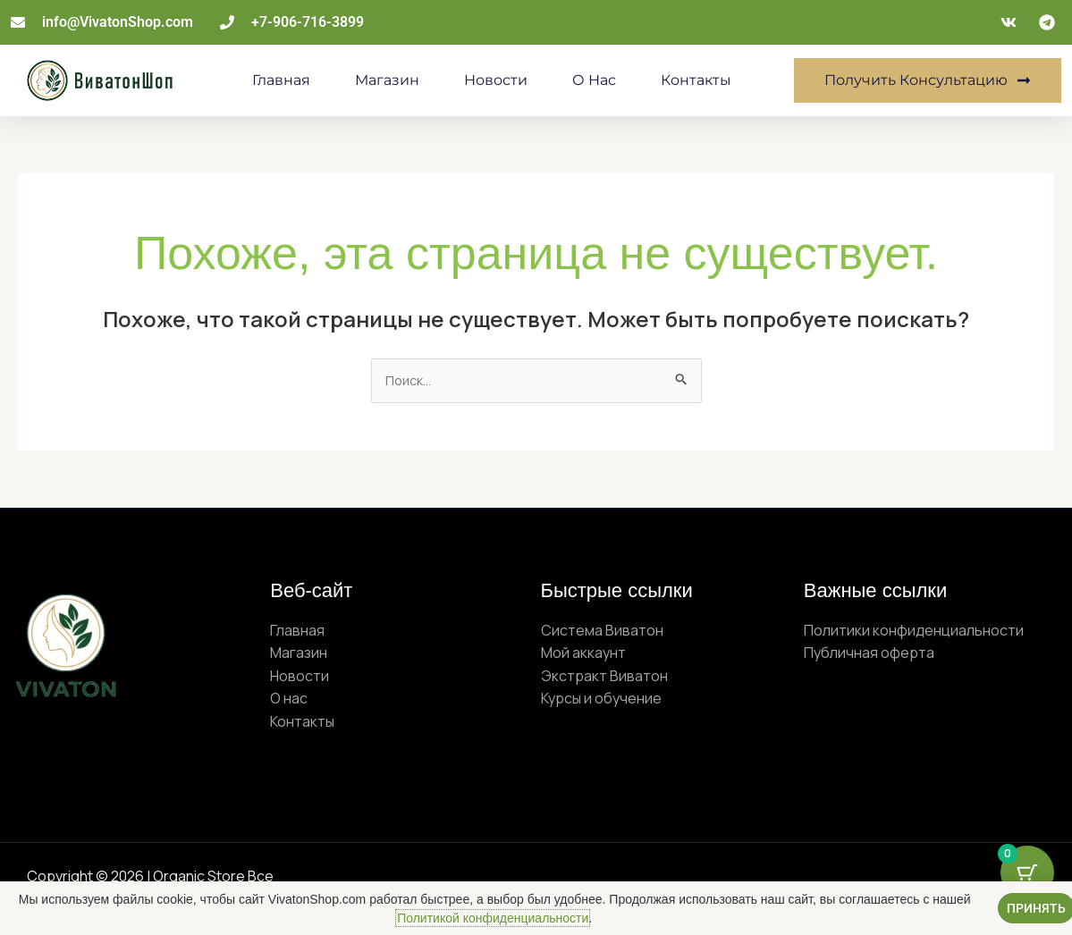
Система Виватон (602, 632)
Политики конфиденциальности (914, 632)
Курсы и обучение (601, 701)
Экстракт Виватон (604, 677)
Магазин (387, 80)
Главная (281, 80)
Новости (496, 80)
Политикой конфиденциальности (492, 918)
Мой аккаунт (583, 654)
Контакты (696, 80)
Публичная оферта (869, 654)
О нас (594, 80)
